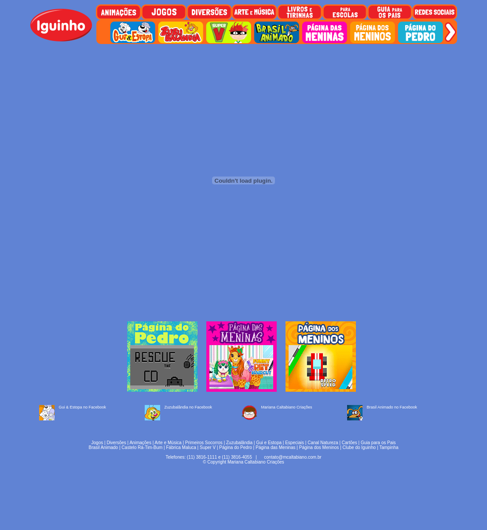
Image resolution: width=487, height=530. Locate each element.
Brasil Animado (103, 447)
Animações (140, 442)
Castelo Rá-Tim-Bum (141, 447)
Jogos (97, 442)
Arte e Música (168, 442)
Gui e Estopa (269, 442)
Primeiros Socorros (204, 442)
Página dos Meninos (319, 447)
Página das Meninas (276, 447)
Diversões (116, 442)
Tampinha (388, 447)
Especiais (294, 442)
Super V (208, 447)
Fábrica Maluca (181, 447)
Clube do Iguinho (359, 447)
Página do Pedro (235, 447)
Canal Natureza (323, 442)
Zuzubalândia (239, 442)
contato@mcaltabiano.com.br (292, 457)
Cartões (349, 442)
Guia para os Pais (378, 442)
